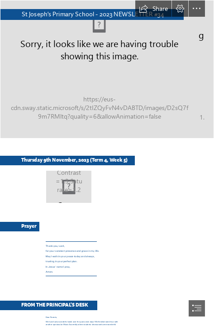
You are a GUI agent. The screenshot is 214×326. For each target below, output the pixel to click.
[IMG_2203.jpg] (107, 69)
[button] (153, 8)
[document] (107, 163)
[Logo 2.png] (68, 186)
